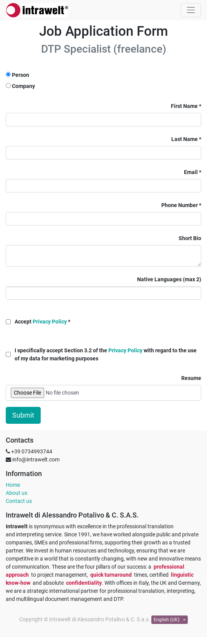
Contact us (19, 501)
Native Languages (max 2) (169, 279)
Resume (191, 378)
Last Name (184, 139)
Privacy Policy (50, 321)
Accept (41, 321)
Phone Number (179, 205)
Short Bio (190, 238)
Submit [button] (23, 415)
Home (13, 485)
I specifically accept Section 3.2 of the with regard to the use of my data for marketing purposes (106, 354)
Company (23, 86)
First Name (184, 106)
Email (191, 172)
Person (20, 75)
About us (16, 493)
